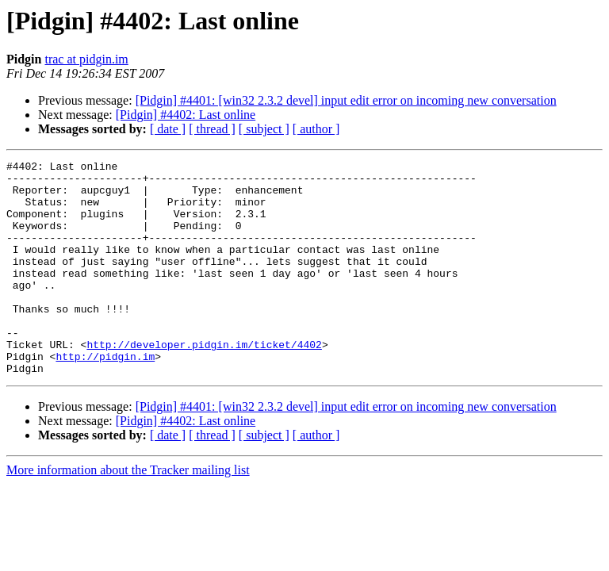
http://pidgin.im (105, 396)
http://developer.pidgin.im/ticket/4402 (203, 382)
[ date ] (168, 129)
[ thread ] (212, 129)
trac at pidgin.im (86, 59)
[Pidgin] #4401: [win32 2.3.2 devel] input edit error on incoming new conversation (346, 100)
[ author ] (316, 129)
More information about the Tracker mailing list (128, 512)
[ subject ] (264, 129)
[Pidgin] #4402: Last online (185, 114)
